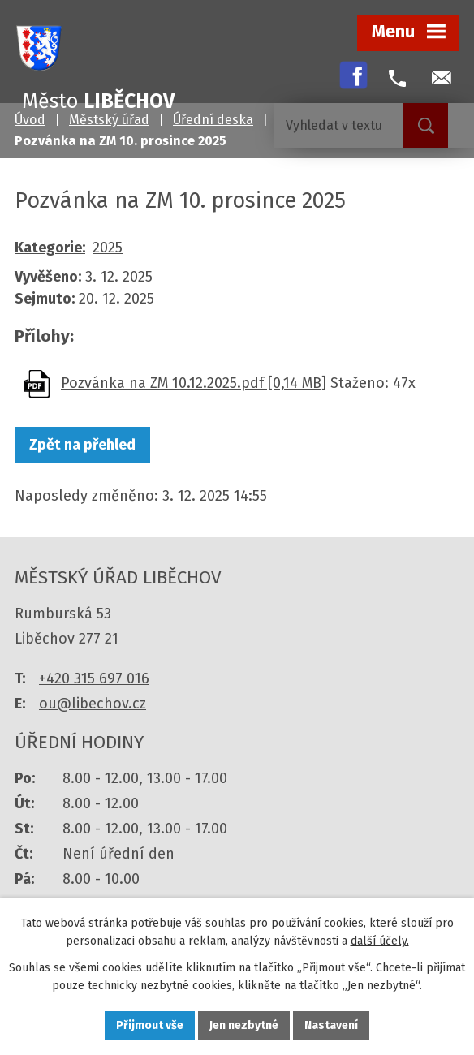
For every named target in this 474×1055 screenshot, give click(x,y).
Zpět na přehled (82, 445)
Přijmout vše (149, 1025)
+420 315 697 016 (94, 678)
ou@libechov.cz (92, 704)
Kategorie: (50, 247)
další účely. (380, 942)
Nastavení (331, 1025)
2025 (108, 247)
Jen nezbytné (243, 1025)
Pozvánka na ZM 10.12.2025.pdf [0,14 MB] (193, 383)
